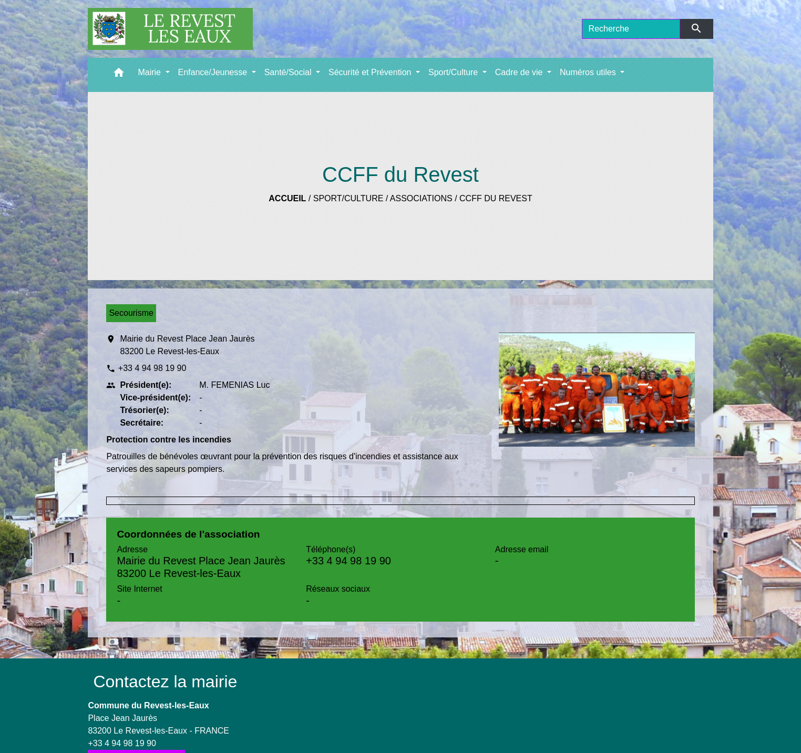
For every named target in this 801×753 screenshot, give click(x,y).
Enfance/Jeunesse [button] (214, 72)
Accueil (287, 198)
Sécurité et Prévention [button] (371, 72)
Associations (421, 198)
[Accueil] (170, 29)
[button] (119, 75)
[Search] (631, 29)
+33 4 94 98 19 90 (152, 368)
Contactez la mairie (165, 681)
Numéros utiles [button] (589, 72)
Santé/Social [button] (289, 72)
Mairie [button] (150, 72)
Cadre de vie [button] (520, 72)
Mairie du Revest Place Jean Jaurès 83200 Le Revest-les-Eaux (187, 345)
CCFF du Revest (495, 198)
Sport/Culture (348, 198)
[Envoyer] (696, 29)
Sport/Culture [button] (454, 72)
